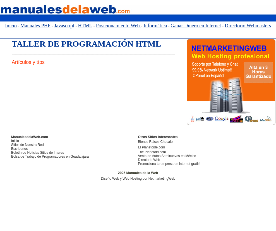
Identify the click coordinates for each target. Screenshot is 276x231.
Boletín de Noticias (25, 153)
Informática (155, 25)
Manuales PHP (35, 25)
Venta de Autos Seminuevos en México (167, 156)
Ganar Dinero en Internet (196, 25)
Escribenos (19, 149)
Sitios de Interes (52, 153)
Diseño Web (110, 179)
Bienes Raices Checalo (155, 142)
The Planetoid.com (152, 152)
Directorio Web (149, 160)
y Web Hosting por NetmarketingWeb (147, 179)
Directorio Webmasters (248, 25)
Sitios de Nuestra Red (27, 145)
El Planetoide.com (151, 147)
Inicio (11, 25)
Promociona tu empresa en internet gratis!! (169, 164)
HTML (85, 25)
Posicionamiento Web (118, 25)
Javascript (64, 25)
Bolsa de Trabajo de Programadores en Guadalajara (50, 156)
